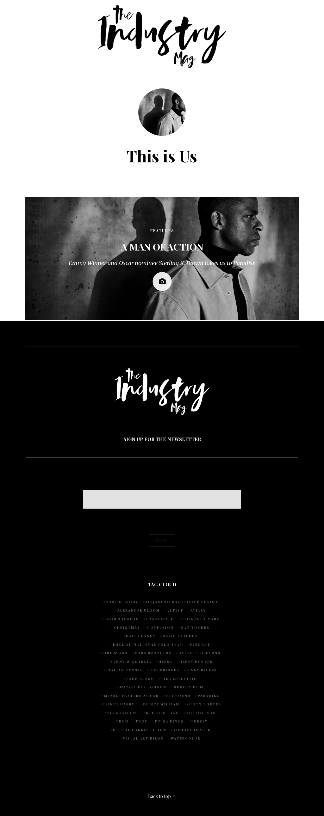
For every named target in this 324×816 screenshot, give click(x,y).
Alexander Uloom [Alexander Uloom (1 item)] (138, 610)
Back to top (162, 796)
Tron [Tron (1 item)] (122, 721)
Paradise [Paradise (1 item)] (208, 695)
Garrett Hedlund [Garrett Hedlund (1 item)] (199, 653)
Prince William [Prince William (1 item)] (161, 704)
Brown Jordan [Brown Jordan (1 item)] (121, 619)
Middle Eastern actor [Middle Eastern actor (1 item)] (131, 695)
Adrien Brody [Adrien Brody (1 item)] (122, 602)
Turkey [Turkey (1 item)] (199, 721)
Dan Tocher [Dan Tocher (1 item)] (195, 627)
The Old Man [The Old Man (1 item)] (201, 712)
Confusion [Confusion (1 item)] (160, 627)
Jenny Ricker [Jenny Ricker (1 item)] (201, 670)
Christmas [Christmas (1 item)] (127, 627)
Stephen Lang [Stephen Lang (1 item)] (162, 712)
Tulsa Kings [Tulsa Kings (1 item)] (169, 721)
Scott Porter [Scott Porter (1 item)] (203, 704)
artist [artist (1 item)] (175, 610)
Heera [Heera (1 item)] (165, 661)
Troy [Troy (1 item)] (141, 721)
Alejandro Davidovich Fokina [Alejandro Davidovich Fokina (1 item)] (181, 602)
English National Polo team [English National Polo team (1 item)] (148, 644)
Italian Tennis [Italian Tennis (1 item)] (124, 670)
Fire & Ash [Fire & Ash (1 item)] (115, 653)
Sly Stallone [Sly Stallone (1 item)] (123, 712)
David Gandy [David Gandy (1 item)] (141, 636)
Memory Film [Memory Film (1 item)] (188, 687)
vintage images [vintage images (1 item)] (192, 730)
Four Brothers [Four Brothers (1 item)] (153, 653)
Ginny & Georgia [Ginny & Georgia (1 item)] (131, 661)
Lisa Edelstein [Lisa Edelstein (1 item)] (179, 678)
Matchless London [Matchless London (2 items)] (143, 687)
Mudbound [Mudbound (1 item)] (178, 695)
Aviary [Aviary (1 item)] (198, 610)
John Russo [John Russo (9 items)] (140, 678)
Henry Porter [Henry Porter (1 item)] (196, 661)
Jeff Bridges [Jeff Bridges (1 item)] (164, 670)
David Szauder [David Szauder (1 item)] (180, 636)
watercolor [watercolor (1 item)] (186, 738)
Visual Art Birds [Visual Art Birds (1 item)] (143, 738)
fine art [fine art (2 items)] (200, 644)
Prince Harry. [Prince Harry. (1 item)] (119, 704)
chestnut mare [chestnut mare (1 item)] (200, 619)
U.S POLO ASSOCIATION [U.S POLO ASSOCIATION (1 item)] (139, 730)
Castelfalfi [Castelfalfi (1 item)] (160, 619)
